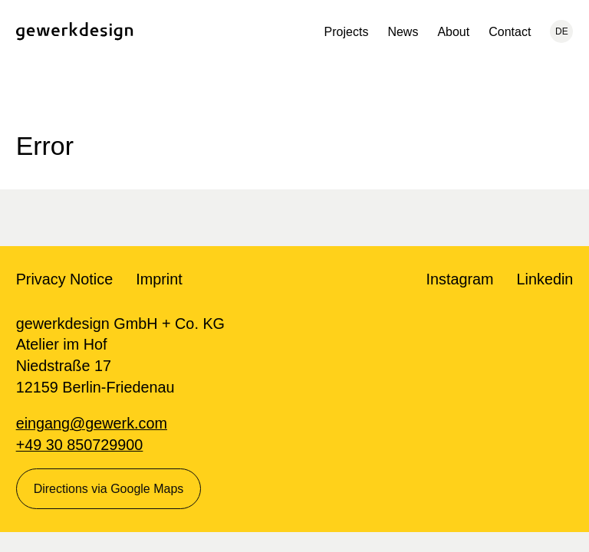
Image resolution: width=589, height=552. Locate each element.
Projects (346, 31)
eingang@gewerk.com (91, 423)
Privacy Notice (65, 279)
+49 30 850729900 (79, 444)
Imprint (159, 279)
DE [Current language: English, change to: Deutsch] (561, 31)
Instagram (460, 279)
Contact (510, 31)
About (453, 31)
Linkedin (545, 279)
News (402, 31)
